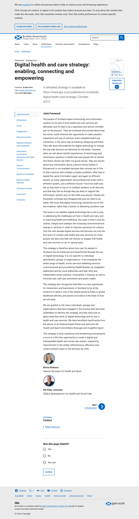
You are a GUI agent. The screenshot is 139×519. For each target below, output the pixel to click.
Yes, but (52, 462)
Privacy (89, 496)
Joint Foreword (23, 114)
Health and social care (27, 90)
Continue (49, 472)
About (17, 44)
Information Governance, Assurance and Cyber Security (25, 155)
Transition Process (24, 188)
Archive (29, 496)
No (49, 455)
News (35, 44)
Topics (26, 44)
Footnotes (21, 200)
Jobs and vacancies (76, 496)
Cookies (47, 496)
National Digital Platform (23, 181)
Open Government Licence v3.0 (55, 506)
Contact (38, 496)
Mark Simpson (52, 427)
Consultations (84, 44)
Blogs (96, 44)
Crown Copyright (60, 496)
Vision (19, 126)
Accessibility (19, 496)
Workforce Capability (25, 174)
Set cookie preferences (75, 26)
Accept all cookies (24, 26)
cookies (27, 4)
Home (17, 51)
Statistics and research (64, 44)
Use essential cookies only (49, 26)
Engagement (22, 131)
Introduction (22, 120)
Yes (49, 449)
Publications (46, 44)
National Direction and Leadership (24, 144)
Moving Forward (23, 137)
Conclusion (21, 194)
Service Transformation (23, 167)
